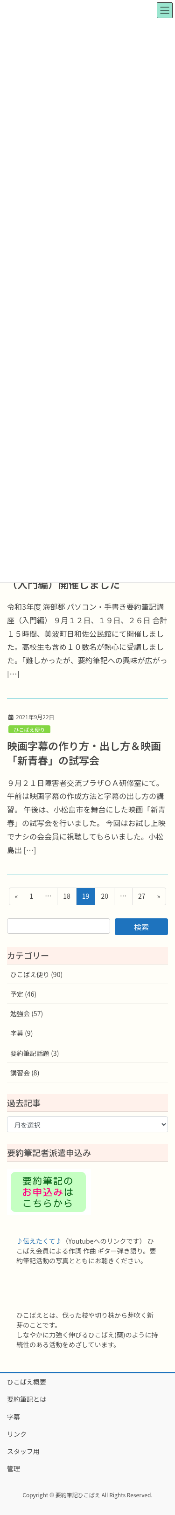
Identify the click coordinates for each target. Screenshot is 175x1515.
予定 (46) (23, 994)
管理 (13, 1468)
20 (104, 897)
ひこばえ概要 (26, 1381)
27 (142, 897)
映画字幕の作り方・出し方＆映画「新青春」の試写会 (84, 752)
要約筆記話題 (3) (34, 1053)
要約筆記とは (26, 1399)
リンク (17, 1434)
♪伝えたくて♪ (39, 1241)
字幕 (13, 1416)
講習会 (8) (24, 1072)
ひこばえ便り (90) (36, 974)
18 (66, 897)
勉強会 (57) (26, 1013)
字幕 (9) (21, 1033)
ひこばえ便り (29, 729)
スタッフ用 (23, 1451)
